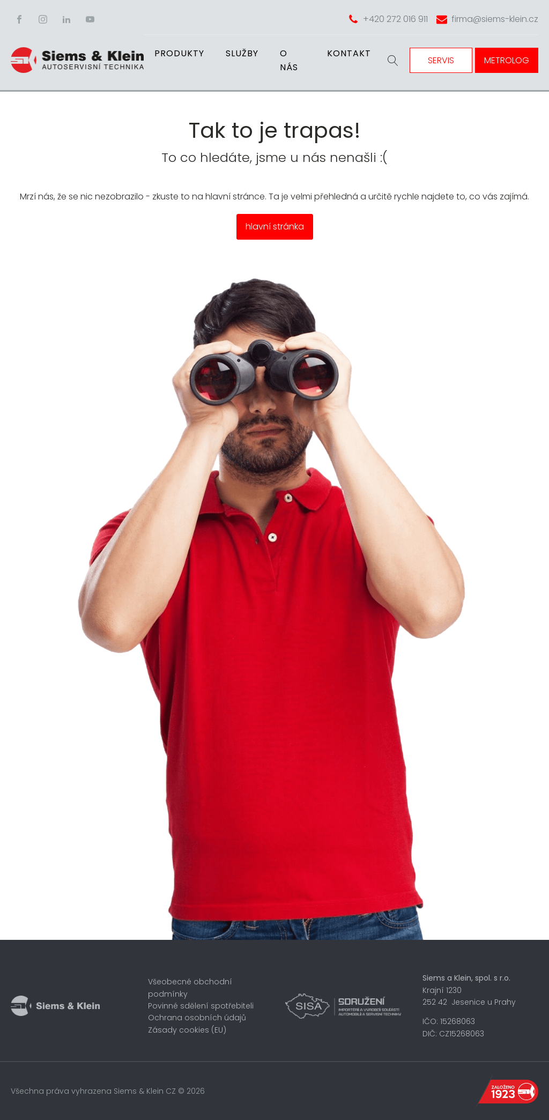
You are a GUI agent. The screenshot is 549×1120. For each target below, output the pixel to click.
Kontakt (349, 53)
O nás (289, 60)
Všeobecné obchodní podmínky (190, 987)
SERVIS (441, 60)
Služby (242, 53)
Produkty (179, 53)
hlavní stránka (275, 226)
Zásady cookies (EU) (187, 1030)
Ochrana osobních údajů (197, 1017)
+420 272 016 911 (395, 19)
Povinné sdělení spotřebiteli (201, 1005)
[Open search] (393, 60)
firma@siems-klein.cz (494, 19)
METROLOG (506, 60)
